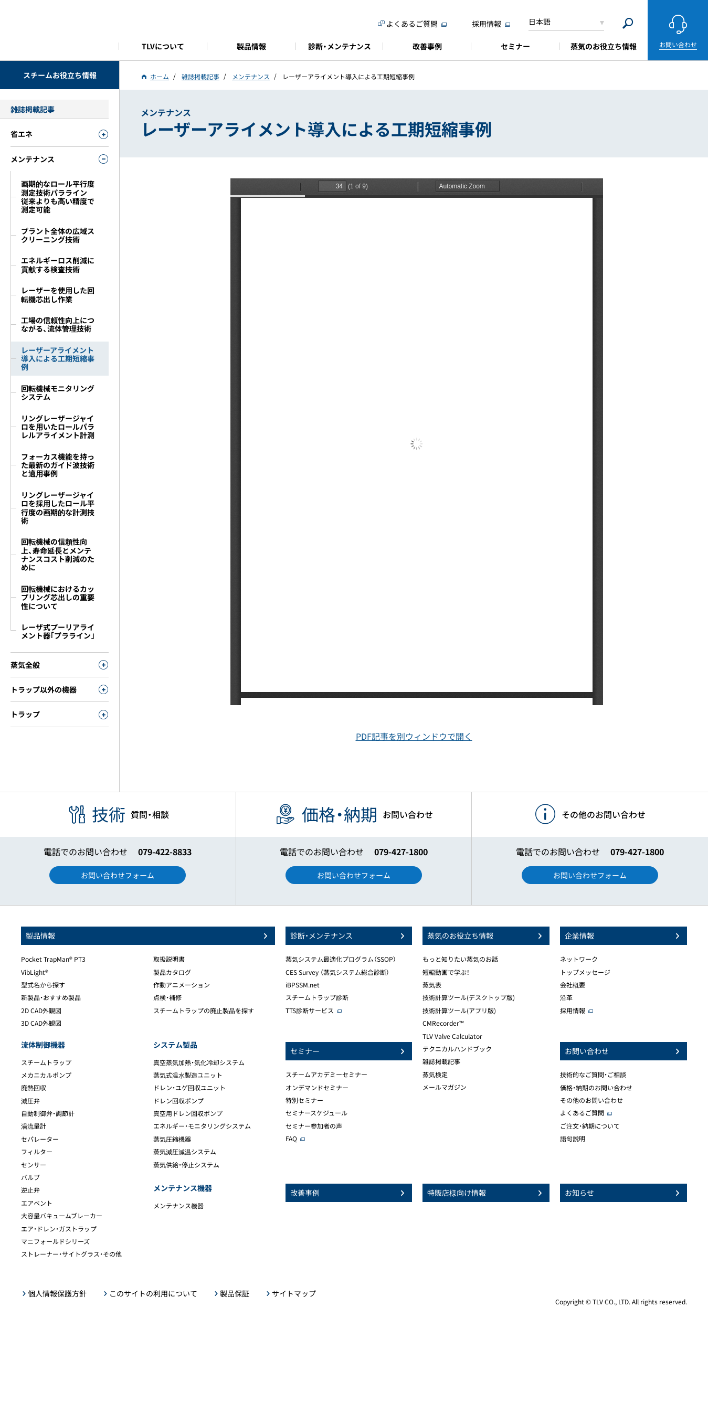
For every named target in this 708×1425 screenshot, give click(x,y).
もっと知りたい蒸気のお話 (460, 959)
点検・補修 (167, 997)
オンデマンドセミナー (317, 1087)
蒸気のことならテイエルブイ (59, 28)
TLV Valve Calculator (452, 1036)
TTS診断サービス (310, 1010)
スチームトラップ (46, 1062)
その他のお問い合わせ (591, 1100)
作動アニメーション (181, 985)
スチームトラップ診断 (317, 997)
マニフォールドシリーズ (55, 1241)
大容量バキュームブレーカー (61, 1215)
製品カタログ (172, 972)
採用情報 (572, 1010)
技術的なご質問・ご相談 (593, 1074)
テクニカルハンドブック (457, 1049)
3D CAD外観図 (41, 1023)
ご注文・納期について (590, 1126)
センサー (33, 1164)
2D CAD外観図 (41, 1010)
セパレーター (40, 1139)
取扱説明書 (169, 959)
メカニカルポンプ (46, 1075)
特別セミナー (304, 1100)
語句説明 (572, 1138)
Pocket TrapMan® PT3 (53, 959)
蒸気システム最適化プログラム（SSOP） (341, 959)
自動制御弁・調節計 (48, 1113)
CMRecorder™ (443, 1023)
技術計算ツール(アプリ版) (459, 1010)
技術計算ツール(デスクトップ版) (468, 997)
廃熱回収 (33, 1087)
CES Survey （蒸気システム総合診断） (337, 972)
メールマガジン (444, 1087)
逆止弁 (30, 1190)
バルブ (30, 1177)
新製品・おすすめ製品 (51, 997)
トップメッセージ (585, 972)
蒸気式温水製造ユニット (188, 1075)
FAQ (291, 1138)
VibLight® (34, 972)
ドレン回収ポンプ (178, 1100)
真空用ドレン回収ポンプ (188, 1113)
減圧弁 (30, 1100)
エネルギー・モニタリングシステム (202, 1126)
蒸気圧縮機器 (172, 1139)
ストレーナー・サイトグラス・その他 (71, 1254)
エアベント (36, 1203)
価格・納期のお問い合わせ (596, 1087)
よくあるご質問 (582, 1113)
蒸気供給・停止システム (186, 1164)
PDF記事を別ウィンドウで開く (414, 736)
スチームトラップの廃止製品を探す (203, 1010)
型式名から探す (43, 985)
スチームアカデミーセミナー (326, 1074)
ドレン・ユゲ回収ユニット (189, 1087)
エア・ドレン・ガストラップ (59, 1228)
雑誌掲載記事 (441, 1061)
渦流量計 (33, 1126)
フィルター (36, 1151)
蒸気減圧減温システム (184, 1151)
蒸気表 (431, 985)
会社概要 (572, 985)
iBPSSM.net (303, 985)
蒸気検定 (435, 1074)
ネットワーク (579, 959)
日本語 (540, 21)
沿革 (566, 997)
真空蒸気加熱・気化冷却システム (199, 1062)
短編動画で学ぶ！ (446, 972)
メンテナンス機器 (178, 1205)
